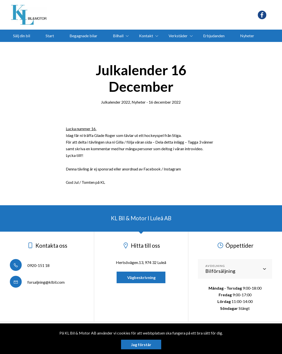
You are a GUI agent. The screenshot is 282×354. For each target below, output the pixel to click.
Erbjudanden (214, 35)
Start (50, 35)
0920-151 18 (30, 265)
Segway (96, 48)
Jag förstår (141, 344)
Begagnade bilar (83, 35)
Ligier (123, 48)
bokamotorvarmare (160, 48)
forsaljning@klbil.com (37, 282)
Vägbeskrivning (141, 277)
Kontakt (146, 35)
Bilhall (118, 35)
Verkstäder (178, 35)
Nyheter (247, 35)
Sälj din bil (21, 35)
